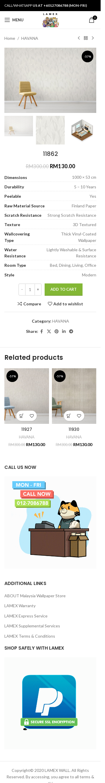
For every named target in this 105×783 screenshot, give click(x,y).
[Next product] (92, 38)
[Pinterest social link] (56, 331)
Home (9, 38)
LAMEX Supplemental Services (32, 625)
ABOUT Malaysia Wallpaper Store (35, 595)
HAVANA (29, 38)
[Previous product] (78, 38)
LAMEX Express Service (26, 615)
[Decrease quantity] (22, 289)
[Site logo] (50, 19)
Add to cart (63, 289)
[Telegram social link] (71, 331)
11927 (26, 429)
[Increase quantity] (38, 289)
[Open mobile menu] (14, 20)
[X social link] (49, 331)
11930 (74, 429)
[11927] (26, 396)
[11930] (74, 396)
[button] (21, 416)
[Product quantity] (30, 289)
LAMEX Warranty (20, 605)
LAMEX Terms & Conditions (29, 636)
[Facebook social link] (41, 331)
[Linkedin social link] (63, 331)
